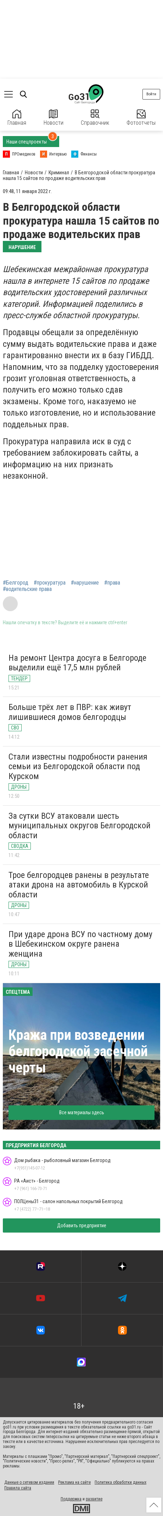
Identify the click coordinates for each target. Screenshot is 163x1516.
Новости (53, 117)
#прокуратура (50, 583)
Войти (151, 94)
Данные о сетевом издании (29, 1482)
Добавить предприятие (81, 1225)
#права (112, 583)
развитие (94, 1499)
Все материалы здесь (81, 1112)
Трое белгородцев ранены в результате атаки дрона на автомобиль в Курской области (79, 885)
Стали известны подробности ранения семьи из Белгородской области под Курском (78, 766)
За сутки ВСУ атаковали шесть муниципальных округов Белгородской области (80, 825)
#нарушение (85, 583)
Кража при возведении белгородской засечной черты (78, 1051)
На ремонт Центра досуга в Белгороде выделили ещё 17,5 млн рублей (77, 663)
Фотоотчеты (141, 117)
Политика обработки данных (120, 1482)
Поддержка (71, 1499)
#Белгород (15, 583)
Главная (16, 117)
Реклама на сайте (74, 1482)
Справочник (95, 117)
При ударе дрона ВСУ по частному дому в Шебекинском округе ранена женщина (80, 944)
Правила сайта (17, 1488)
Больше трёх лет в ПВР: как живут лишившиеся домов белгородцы (70, 712)
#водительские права (27, 589)
